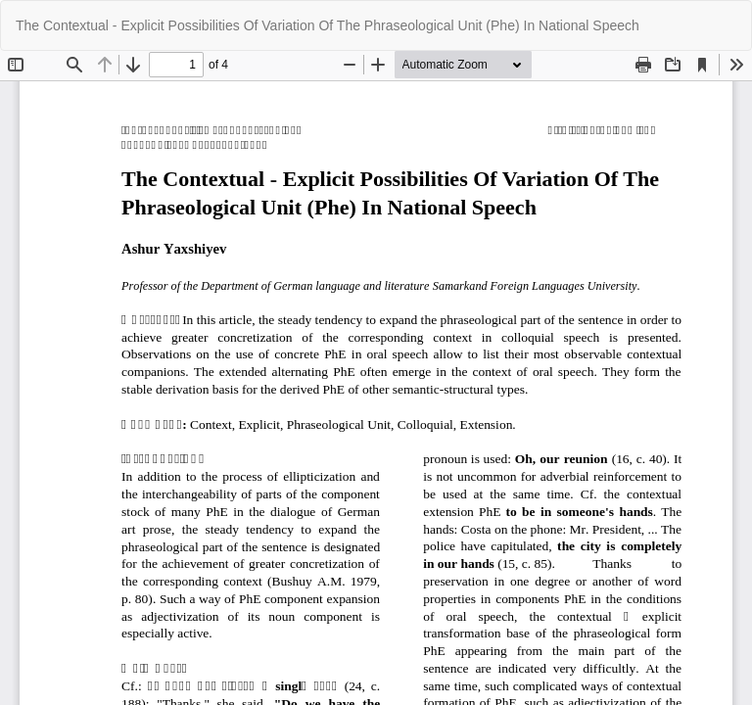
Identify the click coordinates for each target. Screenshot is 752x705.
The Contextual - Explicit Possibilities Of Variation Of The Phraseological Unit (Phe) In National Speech (327, 25)
